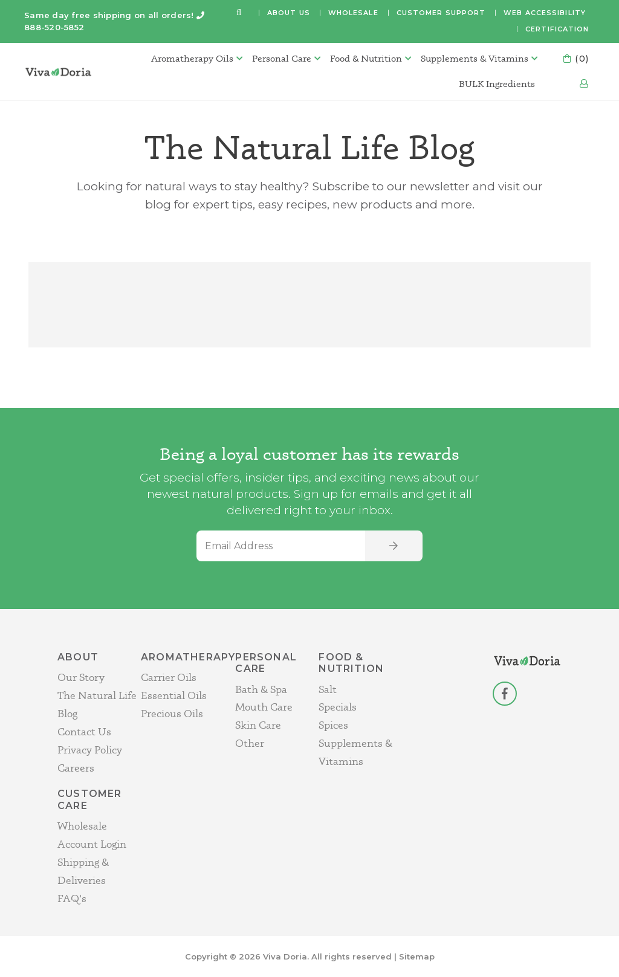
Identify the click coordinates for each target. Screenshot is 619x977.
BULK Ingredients (497, 83)
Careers (75, 767)
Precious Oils (172, 713)
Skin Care (258, 724)
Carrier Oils (168, 677)
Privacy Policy (89, 749)
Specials (338, 706)
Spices (333, 724)
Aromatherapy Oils (192, 58)
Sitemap (417, 956)
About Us (288, 12)
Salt (328, 689)
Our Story (81, 677)
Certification (557, 29)
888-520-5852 (54, 27)
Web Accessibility (545, 12)
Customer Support (441, 12)
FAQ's (71, 898)
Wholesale (353, 12)
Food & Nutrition (366, 58)
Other (249, 743)
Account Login (91, 843)
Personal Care (281, 58)
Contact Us (84, 731)
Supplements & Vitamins (474, 58)
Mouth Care (264, 706)
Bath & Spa (261, 689)
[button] (239, 13)
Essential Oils (174, 695)
